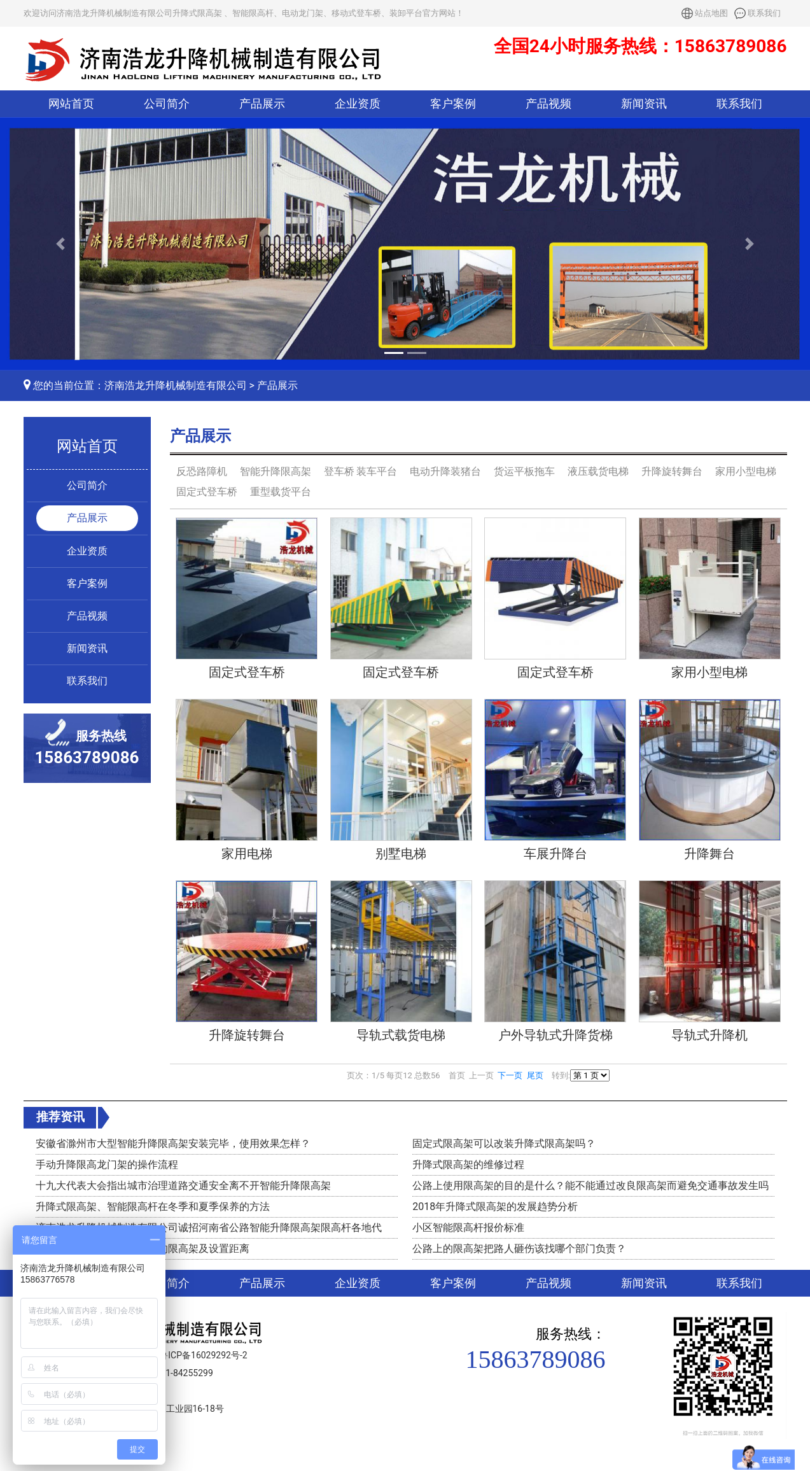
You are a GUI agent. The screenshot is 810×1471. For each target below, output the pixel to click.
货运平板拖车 (524, 471)
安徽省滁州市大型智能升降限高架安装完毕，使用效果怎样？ (173, 1143)
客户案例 (453, 103)
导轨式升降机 (709, 1035)
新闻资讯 (644, 103)
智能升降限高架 (275, 471)
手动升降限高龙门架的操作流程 (107, 1164)
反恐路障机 (201, 471)
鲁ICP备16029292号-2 (203, 1355)
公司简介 (167, 103)
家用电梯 (246, 853)
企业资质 (358, 103)
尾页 (535, 1075)
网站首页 (71, 103)
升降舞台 (709, 853)
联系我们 (764, 13)
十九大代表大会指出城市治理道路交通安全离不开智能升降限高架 (183, 1185)
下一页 (510, 1075)
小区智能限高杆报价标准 (468, 1227)
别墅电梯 (400, 853)
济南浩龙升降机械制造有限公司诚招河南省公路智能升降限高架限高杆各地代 (209, 1227)
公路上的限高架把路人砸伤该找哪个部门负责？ (519, 1248)
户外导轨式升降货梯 (555, 1035)
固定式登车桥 (206, 492)
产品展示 (262, 103)
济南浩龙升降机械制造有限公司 (175, 385)
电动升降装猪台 (445, 471)
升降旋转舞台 (671, 471)
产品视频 (548, 103)
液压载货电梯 (598, 471)
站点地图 (711, 13)
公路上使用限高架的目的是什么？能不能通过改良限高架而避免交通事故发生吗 (590, 1185)
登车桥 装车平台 (361, 471)
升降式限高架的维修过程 (468, 1164)
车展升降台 (555, 853)
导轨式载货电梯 (400, 1035)
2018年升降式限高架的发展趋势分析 (495, 1206)
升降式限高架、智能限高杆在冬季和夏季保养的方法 (153, 1206)
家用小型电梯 (745, 471)
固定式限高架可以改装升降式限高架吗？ (504, 1143)
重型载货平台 (280, 492)
